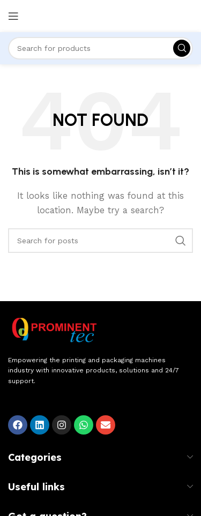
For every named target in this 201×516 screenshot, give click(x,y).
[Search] (100, 48)
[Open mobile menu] (13, 16)
